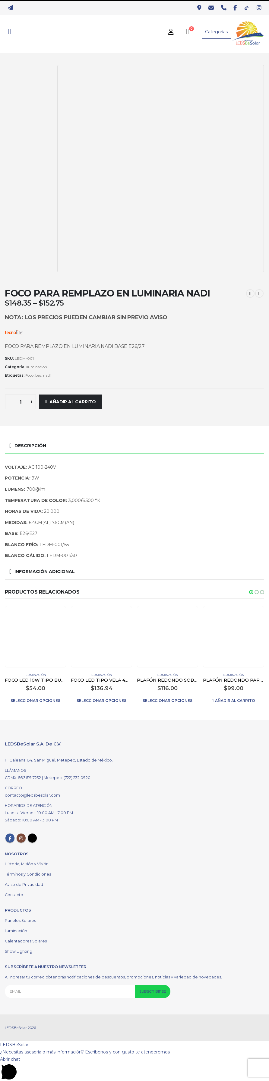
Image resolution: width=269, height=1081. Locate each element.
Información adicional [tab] (44, 571)
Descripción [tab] (30, 445)
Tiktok (32, 838)
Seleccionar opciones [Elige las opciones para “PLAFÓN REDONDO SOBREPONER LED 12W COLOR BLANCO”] (167, 700)
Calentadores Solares (26, 941)
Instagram (21, 838)
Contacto (14, 895)
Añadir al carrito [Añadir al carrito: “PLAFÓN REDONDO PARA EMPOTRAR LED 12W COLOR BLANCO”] (235, 700)
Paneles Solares (20, 920)
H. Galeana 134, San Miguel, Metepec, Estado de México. (59, 760)
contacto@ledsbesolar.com (32, 795)
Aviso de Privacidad (24, 884)
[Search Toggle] (9, 32)
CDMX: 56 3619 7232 (23, 777)
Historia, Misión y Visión (27, 864)
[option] (29, 153)
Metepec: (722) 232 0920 (67, 777)
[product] (35, 636)
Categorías (216, 31)
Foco (29, 375)
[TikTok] (248, 7)
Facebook (9, 838)
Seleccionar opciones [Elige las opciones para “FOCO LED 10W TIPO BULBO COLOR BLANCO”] (35, 700)
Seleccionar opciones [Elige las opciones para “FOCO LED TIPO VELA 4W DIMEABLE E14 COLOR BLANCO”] (101, 700)
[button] (251, 592)
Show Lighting (18, 951)
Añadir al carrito (72, 402)
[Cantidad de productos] (20, 402)
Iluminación (36, 367)
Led (38, 375)
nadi (47, 375)
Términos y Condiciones (28, 874)
